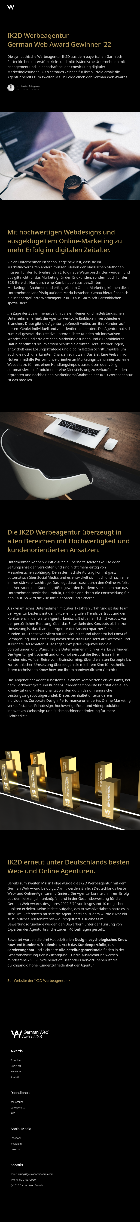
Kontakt (15, 1077)
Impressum (17, 1102)
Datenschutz (18, 1107)
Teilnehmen (17, 1060)
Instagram (16, 1143)
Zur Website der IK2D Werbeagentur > (38, 980)
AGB (13, 1113)
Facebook (16, 1138)
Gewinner (16, 1065)
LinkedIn (15, 1149)
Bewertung (17, 1071)
